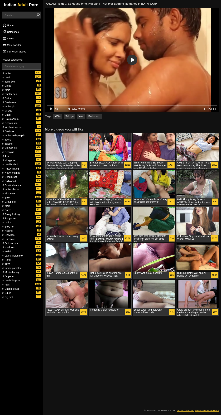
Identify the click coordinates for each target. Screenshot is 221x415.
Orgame (7, 276)
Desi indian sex (11, 185)
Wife (58, 116)
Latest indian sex (12, 255)
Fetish (6, 251)
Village (7, 110)
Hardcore (8, 239)
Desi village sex (12, 280)
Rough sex (9, 218)
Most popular (12, 45)
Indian (6, 73)
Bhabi (6, 114)
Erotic (6, 85)
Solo (6, 197)
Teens (6, 139)
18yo (6, 264)
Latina (6, 222)
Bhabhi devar (10, 288)
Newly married (11, 172)
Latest (8, 38)
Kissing (7, 230)
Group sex (9, 201)
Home (8, 25)
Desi (6, 77)
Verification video (12, 127)
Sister (6, 98)
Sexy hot (8, 226)
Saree (6, 210)
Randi (6, 259)
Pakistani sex (10, 119)
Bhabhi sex (9, 94)
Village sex (9, 160)
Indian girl (8, 106)
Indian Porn (21, 4)
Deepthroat (9, 177)
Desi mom (9, 102)
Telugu (69, 116)
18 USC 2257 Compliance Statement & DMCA (198, 410)
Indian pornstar (11, 268)
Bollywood (9, 181)
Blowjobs (8, 235)
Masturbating (10, 272)
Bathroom (94, 116)
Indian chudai (10, 189)
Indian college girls (13, 135)
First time (8, 193)
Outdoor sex (10, 243)
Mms (6, 90)
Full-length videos (14, 51)
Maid (6, 206)
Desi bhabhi (10, 164)
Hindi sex (8, 247)
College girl (9, 148)
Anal (5, 284)
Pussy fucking (11, 214)
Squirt (6, 293)
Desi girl (7, 152)
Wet (81, 116)
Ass (5, 156)
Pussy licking (10, 168)
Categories (11, 32)
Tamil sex (8, 81)
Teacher (7, 143)
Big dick (7, 297)
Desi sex (8, 131)
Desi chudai (9, 123)
